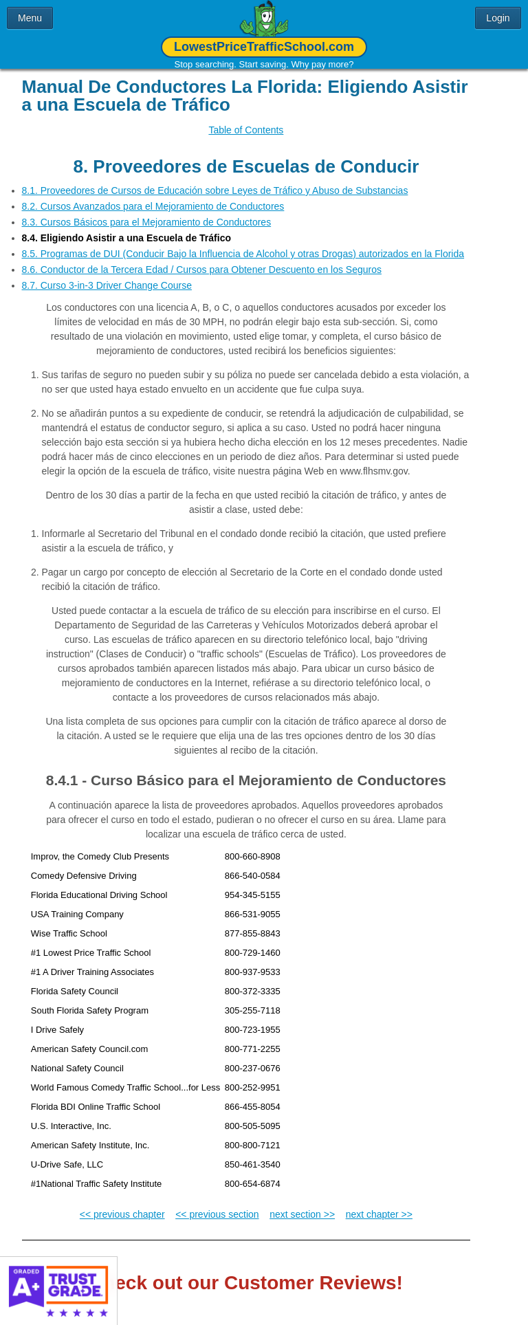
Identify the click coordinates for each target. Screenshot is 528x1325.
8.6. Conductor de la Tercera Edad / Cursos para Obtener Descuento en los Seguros (202, 259)
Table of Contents (245, 129)
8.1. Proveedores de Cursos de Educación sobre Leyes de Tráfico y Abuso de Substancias (215, 180)
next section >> (302, 1203)
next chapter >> (379, 1203)
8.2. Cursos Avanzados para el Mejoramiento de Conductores (153, 195)
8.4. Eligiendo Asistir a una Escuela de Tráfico (126, 227)
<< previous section (216, 1203)
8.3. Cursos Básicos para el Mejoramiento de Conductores (147, 211)
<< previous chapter (122, 1203)
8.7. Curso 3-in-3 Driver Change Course (107, 275)
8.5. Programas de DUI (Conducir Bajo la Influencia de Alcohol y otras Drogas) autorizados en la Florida (243, 243)
